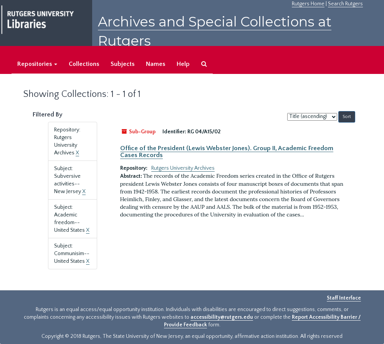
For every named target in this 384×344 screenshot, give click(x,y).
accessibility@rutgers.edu (221, 317)
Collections (84, 64)
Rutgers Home (308, 4)
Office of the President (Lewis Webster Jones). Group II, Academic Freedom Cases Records (226, 152)
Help (183, 64)
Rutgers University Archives (183, 168)
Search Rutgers (345, 4)
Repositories (37, 64)
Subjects (122, 64)
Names (155, 64)
